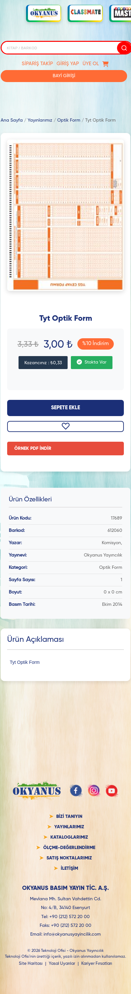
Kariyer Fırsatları (96, 964)
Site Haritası (31, 964)
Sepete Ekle (65, 408)
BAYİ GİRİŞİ (64, 76)
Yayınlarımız (40, 120)
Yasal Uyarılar (62, 964)
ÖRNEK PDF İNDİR (32, 448)
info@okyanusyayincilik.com (72, 934)
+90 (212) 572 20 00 (69, 917)
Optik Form (68, 120)
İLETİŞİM (69, 868)
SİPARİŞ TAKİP (37, 63)
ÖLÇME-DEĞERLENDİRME (69, 847)
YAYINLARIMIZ (69, 827)
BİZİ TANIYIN (69, 816)
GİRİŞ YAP (68, 63)
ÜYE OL (91, 63)
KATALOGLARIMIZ (69, 837)
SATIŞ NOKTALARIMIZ (69, 858)
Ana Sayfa (12, 120)
